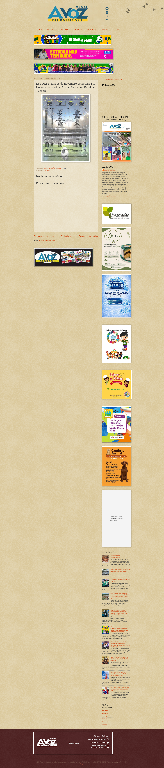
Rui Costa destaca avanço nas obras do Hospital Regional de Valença (119, 689)
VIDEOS (104, 724)
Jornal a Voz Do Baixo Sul (114, 79)
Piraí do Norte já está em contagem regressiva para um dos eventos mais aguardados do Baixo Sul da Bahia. (119, 629)
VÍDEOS (79, 30)
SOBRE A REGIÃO (110, 170)
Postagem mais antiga (88, 236)
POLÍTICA (66, 30)
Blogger (81, 764)
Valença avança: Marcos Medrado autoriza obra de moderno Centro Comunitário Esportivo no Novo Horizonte (119, 612)
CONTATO (117, 30)
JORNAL (104, 30)
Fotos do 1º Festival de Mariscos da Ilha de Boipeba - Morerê (120, 570)
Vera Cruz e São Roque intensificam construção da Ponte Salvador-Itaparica (118, 673)
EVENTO (104, 716)
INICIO (39, 30)
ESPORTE (91, 30)
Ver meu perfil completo (109, 196)
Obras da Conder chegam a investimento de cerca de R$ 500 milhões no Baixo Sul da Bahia (118, 596)
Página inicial (66, 236)
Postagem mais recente (44, 236)
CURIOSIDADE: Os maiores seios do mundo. (118, 556)
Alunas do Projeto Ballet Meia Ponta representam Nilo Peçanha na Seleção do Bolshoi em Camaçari (120, 644)
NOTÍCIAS (52, 30)
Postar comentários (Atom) (47, 240)
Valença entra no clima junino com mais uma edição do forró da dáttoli (119, 658)
